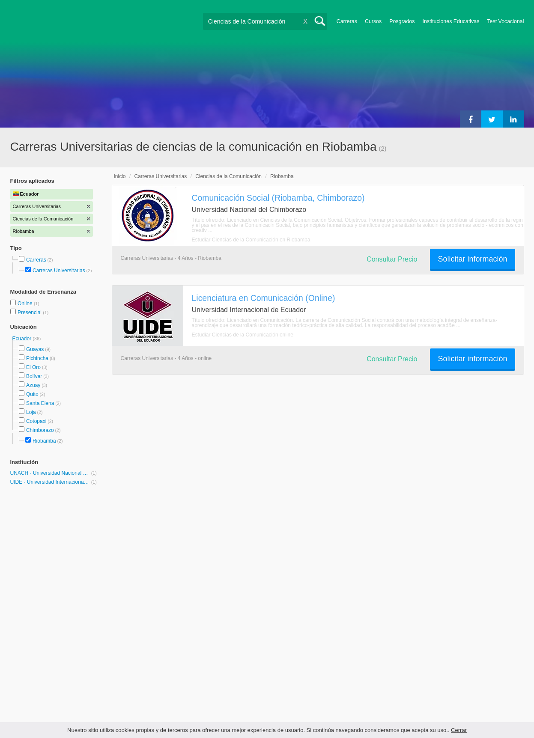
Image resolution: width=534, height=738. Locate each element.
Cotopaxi (36, 421)
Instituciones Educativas (450, 21)
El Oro (33, 367)
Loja (31, 412)
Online (26, 304)
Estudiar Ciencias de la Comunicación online (242, 335)
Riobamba (44, 441)
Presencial (30, 312)
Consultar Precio (392, 259)
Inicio (120, 176)
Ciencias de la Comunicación (228, 176)
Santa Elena (40, 403)
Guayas (35, 349)
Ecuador (22, 339)
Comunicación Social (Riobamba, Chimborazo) (278, 197)
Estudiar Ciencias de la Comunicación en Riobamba (251, 240)
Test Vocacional (505, 21)
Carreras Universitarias (59, 271)
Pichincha (37, 358)
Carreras (347, 21)
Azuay (33, 385)
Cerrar (459, 730)
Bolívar (34, 376)
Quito (32, 394)
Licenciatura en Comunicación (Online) (263, 298)
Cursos (373, 21)
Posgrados (402, 21)
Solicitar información (472, 259)
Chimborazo (40, 430)
